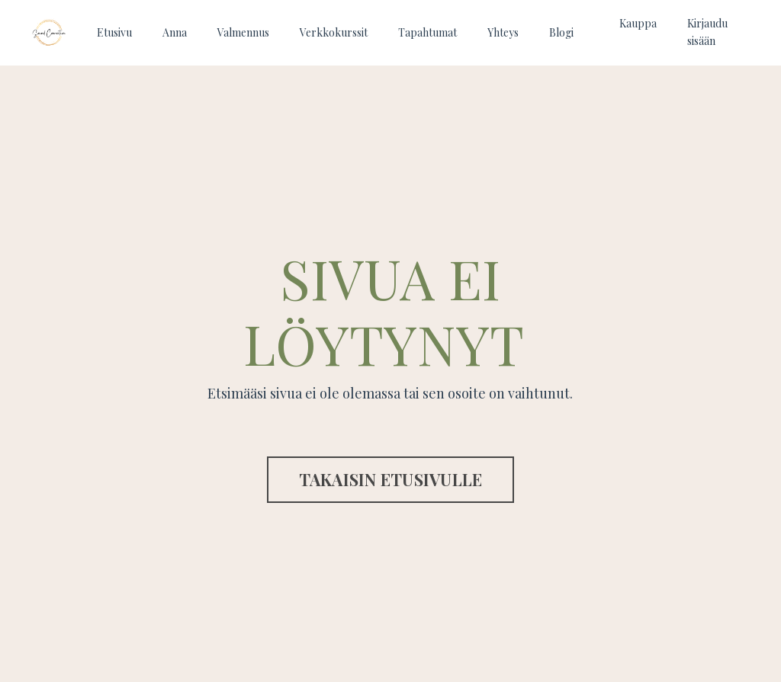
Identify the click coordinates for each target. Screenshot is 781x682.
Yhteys (503, 32)
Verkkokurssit (334, 32)
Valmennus (243, 32)
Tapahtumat (427, 32)
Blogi (561, 32)
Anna (174, 32)
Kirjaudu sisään (707, 31)
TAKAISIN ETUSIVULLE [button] (391, 479)
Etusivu (114, 32)
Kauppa (638, 23)
